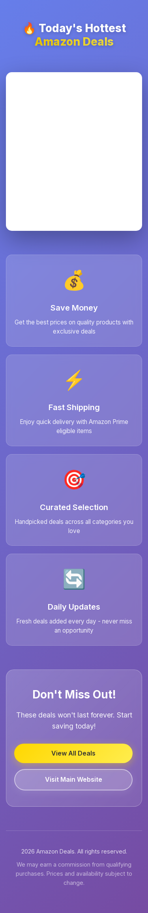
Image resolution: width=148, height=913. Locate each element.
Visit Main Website (73, 779)
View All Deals (73, 753)
